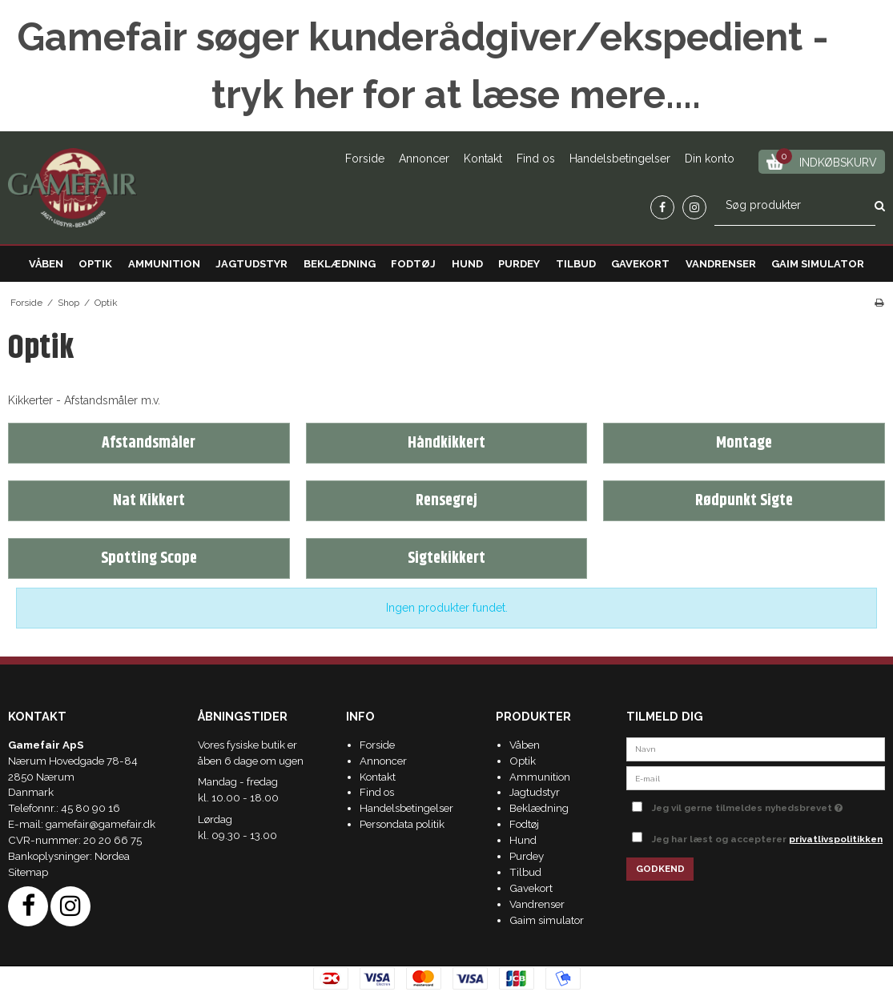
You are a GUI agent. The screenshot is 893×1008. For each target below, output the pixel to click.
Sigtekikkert (446, 558)
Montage (744, 443)
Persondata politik (402, 823)
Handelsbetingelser (619, 158)
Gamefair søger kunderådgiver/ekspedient (409, 36)
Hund (467, 264)
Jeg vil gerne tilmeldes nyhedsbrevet (768, 804)
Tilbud (576, 264)
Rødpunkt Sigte (744, 500)
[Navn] (755, 747)
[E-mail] (755, 777)
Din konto (709, 158)
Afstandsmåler (148, 443)
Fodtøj (413, 264)
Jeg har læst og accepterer (767, 839)
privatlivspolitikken (836, 839)
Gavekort (640, 264)
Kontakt (483, 158)
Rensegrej (446, 500)
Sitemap (28, 871)
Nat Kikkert (149, 500)
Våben (46, 264)
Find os (536, 158)
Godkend (660, 868)
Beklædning (340, 264)
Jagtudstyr (251, 264)
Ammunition (164, 264)
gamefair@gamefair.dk (100, 823)
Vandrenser (721, 264)
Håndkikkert (446, 443)
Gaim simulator (817, 264)
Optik (95, 264)
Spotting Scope (149, 558)
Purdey (519, 264)
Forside (364, 158)
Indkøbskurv (822, 160)
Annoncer (424, 158)
